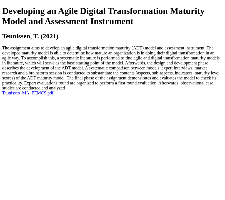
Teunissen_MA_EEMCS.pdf (27, 93)
